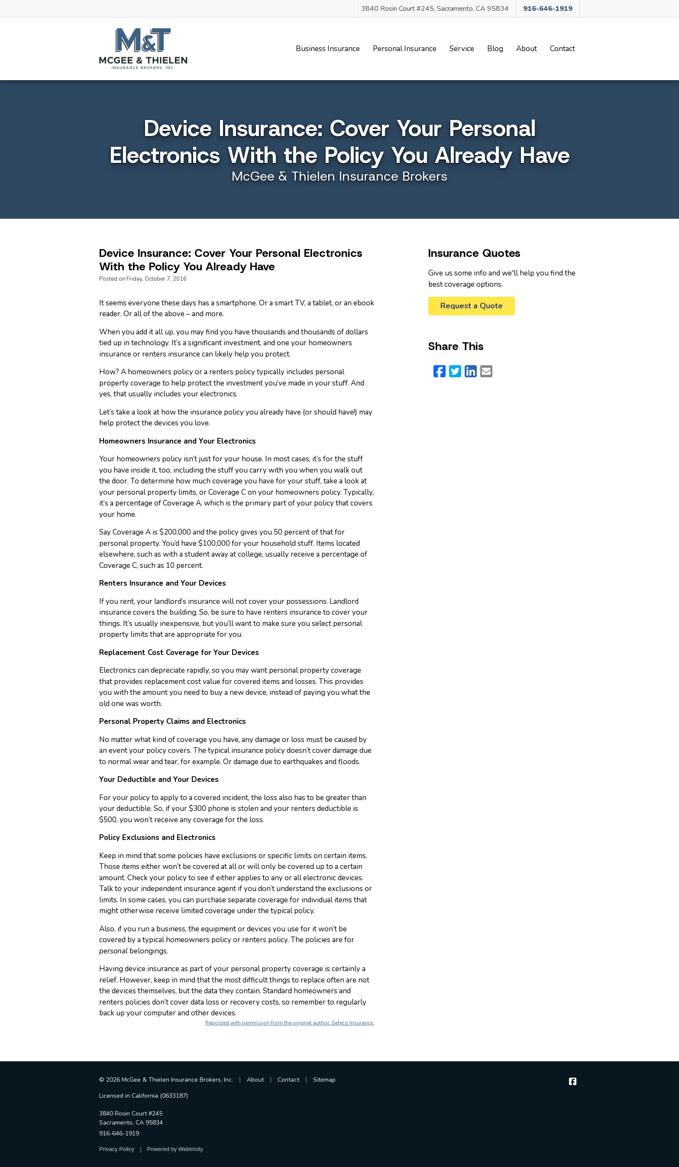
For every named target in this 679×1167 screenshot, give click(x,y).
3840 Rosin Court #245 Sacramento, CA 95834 (131, 1118)
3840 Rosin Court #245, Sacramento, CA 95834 (435, 8)
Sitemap (324, 1080)
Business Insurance (328, 49)
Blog (495, 49)
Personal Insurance (404, 49)
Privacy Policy (116, 1149)
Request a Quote (471, 306)
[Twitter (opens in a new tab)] (455, 372)
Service (461, 49)
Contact (562, 49)
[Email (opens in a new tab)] (486, 372)
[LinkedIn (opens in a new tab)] (471, 372)
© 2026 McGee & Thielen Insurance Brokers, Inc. (166, 1080)
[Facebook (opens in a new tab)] (439, 372)
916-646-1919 (119, 1133)
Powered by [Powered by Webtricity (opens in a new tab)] (175, 1149)
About (526, 49)
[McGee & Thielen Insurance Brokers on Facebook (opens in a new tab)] (573, 1082)
